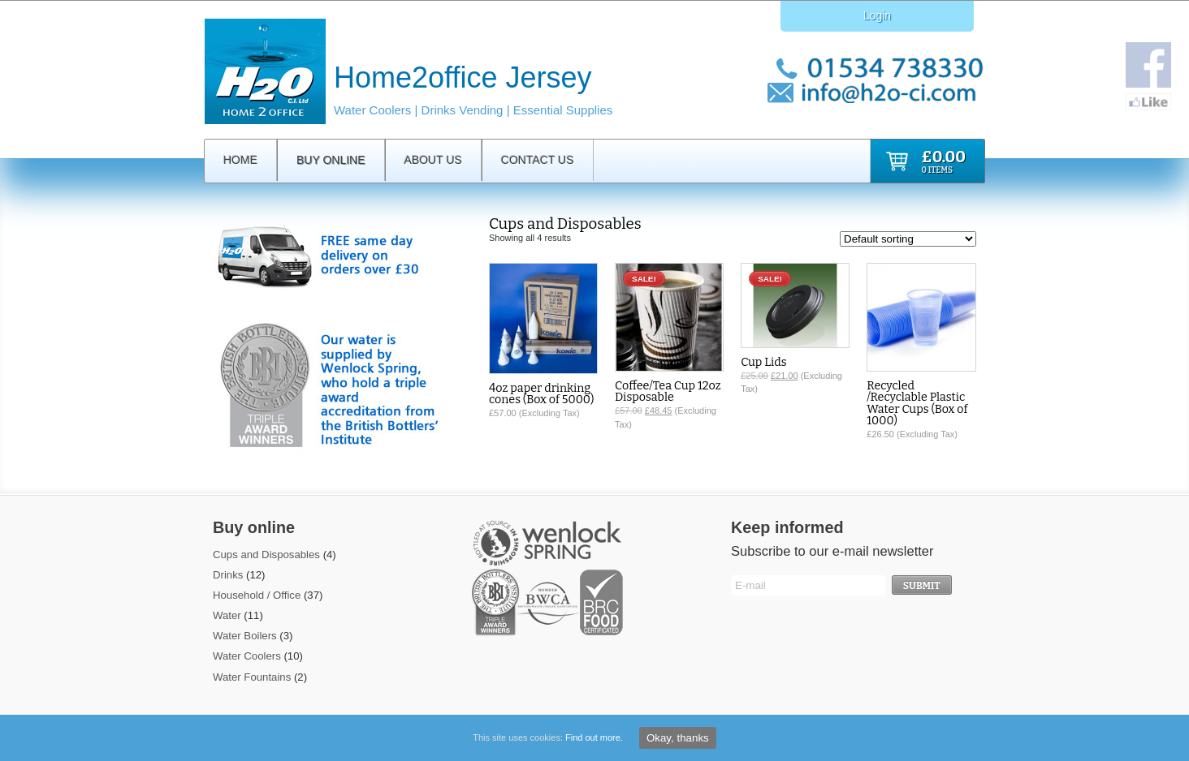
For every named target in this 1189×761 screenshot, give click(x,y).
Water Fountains (252, 677)
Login (877, 15)
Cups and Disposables (266, 554)
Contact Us (537, 159)
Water (227, 615)
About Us (433, 159)
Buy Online (330, 159)
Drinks (228, 575)
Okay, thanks (677, 738)
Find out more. (594, 737)
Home (240, 159)
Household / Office (256, 595)
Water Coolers (247, 656)
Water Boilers (245, 636)
